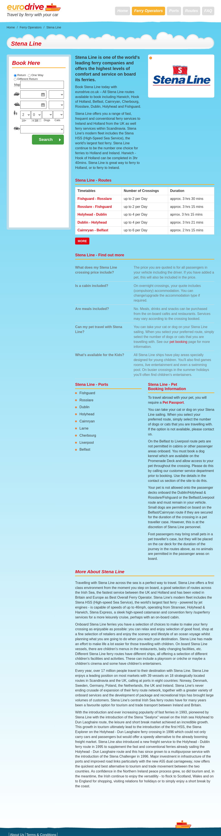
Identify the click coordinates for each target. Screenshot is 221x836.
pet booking (179, 342)
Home (122, 11)
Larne (83, 428)
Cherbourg (87, 435)
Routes (191, 11)
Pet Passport (173, 402)
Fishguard (87, 393)
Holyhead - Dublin (92, 214)
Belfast (84, 449)
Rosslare (86, 400)
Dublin (84, 407)
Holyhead (86, 414)
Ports (174, 11)
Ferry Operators (148, 11)
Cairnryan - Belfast (92, 230)
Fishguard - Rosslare (94, 199)
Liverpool (86, 442)
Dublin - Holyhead (92, 222)
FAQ (208, 11)
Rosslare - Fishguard (94, 207)
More (82, 241)
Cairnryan (87, 421)
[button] (153, 76)
